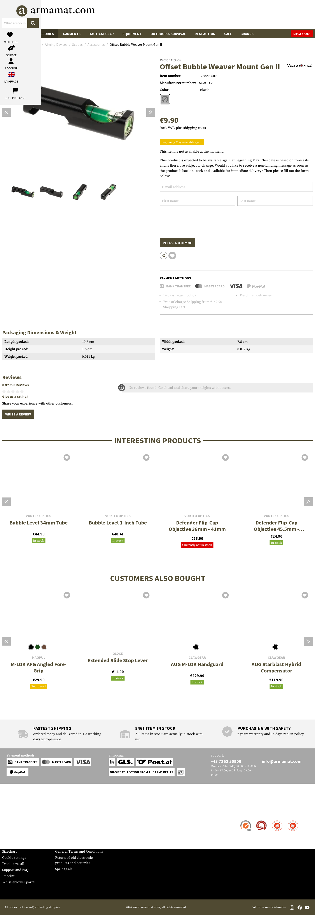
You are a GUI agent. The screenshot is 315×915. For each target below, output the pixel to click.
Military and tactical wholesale (79, 827)
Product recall (13, 864)
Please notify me (177, 243)
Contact (8, 821)
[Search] (186, 14)
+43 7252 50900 (226, 761)
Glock (117, 653)
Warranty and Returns (19, 839)
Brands (247, 34)
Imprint (8, 876)
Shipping (194, 302)
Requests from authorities (75, 833)
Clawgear (197, 657)
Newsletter (10, 845)
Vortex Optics (38, 516)
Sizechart (9, 851)
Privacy (61, 839)
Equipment (132, 34)
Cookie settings (14, 857)
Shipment (9, 827)
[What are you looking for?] (140, 14)
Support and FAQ (15, 870)
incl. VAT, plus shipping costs (183, 128)
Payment (9, 833)
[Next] (150, 112)
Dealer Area (301, 33)
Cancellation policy (70, 845)
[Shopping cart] (285, 14)
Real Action (205, 34)
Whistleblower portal (18, 882)
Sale (228, 34)
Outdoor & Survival (168, 34)
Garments (71, 34)
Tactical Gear (101, 34)
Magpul (38, 657)
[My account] (244, 14)
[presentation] (193, 218)
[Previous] (6, 112)
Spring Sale (64, 869)
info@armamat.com (281, 761)
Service (10, 812)
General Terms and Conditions (79, 851)
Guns (11, 34)
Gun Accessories (39, 34)
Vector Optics (170, 60)
